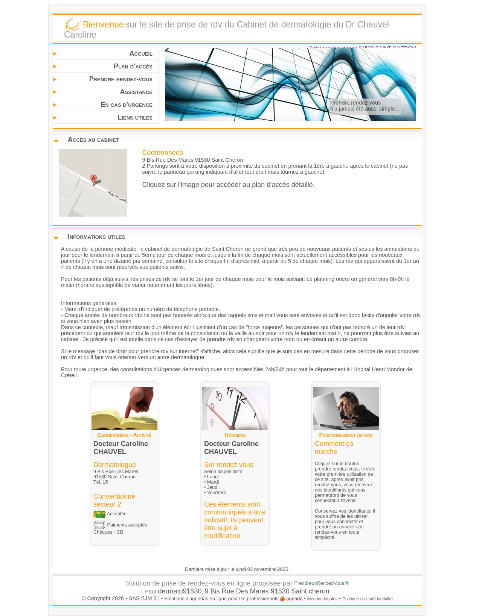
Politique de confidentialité (367, 598)
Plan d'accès (133, 66)
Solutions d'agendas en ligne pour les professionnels (233, 598)
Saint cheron (310, 591)
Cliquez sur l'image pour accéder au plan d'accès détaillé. (228, 184)
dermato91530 (180, 591)
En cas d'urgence (127, 104)
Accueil (141, 53)
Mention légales (322, 598)
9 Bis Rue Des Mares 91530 (248, 591)
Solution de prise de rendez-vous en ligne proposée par (237, 583)
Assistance (136, 92)
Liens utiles (135, 117)
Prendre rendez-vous (121, 79)
